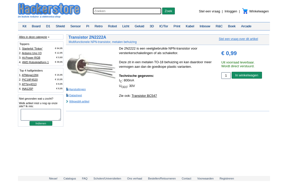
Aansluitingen (77, 89)
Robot (112, 26)
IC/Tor (163, 26)
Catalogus (69, 178)
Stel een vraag (209, 11)
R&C (219, 26)
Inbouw (205, 26)
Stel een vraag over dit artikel (238, 39)
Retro (98, 26)
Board (36, 26)
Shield (60, 26)
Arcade (246, 26)
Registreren (227, 178)
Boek (232, 26)
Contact (186, 178)
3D (152, 26)
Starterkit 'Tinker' (32, 48)
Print (177, 26)
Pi (87, 26)
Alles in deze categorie (33, 36)
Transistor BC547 (144, 96)
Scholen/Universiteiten (107, 178)
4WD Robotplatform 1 (35, 62)
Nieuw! (53, 178)
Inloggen (231, 11)
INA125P (27, 88)
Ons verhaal (134, 178)
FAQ (84, 178)
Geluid (139, 26)
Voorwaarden (205, 178)
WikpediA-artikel (79, 101)
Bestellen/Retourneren (162, 178)
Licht (125, 26)
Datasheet (75, 95)
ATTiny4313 (29, 84)
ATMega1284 (30, 75)
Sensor (75, 26)
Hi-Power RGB (31, 57)
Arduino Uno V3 (32, 53)
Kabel (190, 26)
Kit (24, 26)
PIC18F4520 (30, 79)
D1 (48, 26)
